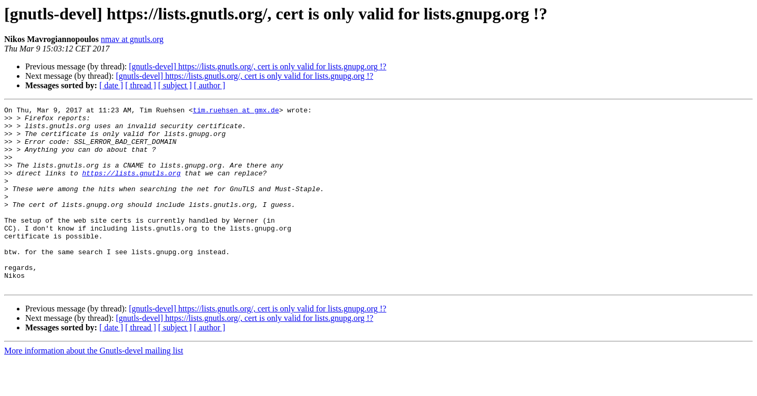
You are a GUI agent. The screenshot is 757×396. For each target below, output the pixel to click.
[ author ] (210, 85)
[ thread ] (140, 85)
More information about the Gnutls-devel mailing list (93, 386)
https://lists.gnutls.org (131, 187)
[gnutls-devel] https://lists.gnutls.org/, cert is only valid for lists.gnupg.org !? (257, 66)
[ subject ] (175, 85)
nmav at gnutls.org (132, 39)
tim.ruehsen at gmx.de (236, 111)
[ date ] (111, 85)
